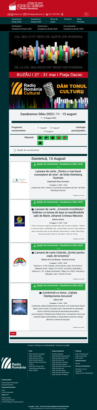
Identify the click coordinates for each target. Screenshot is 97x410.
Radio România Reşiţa (58, 370)
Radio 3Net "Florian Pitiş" (36, 366)
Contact (30, 345)
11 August (42, 128)
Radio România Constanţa (60, 362)
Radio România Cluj (58, 360)
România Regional (57, 354)
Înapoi (13, 333)
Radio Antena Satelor (35, 356)
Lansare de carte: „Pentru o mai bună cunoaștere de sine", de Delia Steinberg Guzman (58, 175)
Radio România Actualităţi (37, 354)
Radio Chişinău (33, 370)
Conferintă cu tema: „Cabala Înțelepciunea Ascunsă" (60, 294)
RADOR (77, 363)
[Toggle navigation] (26, 150)
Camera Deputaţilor (7, 392)
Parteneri (68, 19)
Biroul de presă (54, 20)
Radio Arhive (79, 358)
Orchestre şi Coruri (81, 369)
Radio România (80, 20)
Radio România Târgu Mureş (60, 372)
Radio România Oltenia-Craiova (61, 366)
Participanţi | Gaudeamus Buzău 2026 (22, 27)
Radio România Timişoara (60, 374)
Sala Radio (78, 371)
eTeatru (31, 364)
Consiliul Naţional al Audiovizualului (12, 402)
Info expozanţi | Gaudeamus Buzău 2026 (73, 27)
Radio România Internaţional (37, 362)
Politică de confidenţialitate (45, 345)
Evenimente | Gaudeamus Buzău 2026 (47, 27)
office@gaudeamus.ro (33, 14)
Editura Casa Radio (81, 356)
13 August (48, 131)
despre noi (14, 14)
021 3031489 (53, 14)
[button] (15, 93)
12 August (55, 128)
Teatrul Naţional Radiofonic (37, 368)
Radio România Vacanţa (59, 364)
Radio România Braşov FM (60, 358)
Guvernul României (7, 385)
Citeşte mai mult (78, 195)
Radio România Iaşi (58, 368)
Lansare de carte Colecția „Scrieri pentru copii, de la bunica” (60, 254)
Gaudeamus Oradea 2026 (36, 20)
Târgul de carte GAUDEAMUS (84, 373)
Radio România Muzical (36, 360)
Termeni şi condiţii (62, 345)
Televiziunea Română (8, 400)
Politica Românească (81, 354)
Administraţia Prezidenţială (10, 383)
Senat (3, 390)
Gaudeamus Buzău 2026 (17, 20)
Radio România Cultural (36, 358)
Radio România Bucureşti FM (61, 356)
